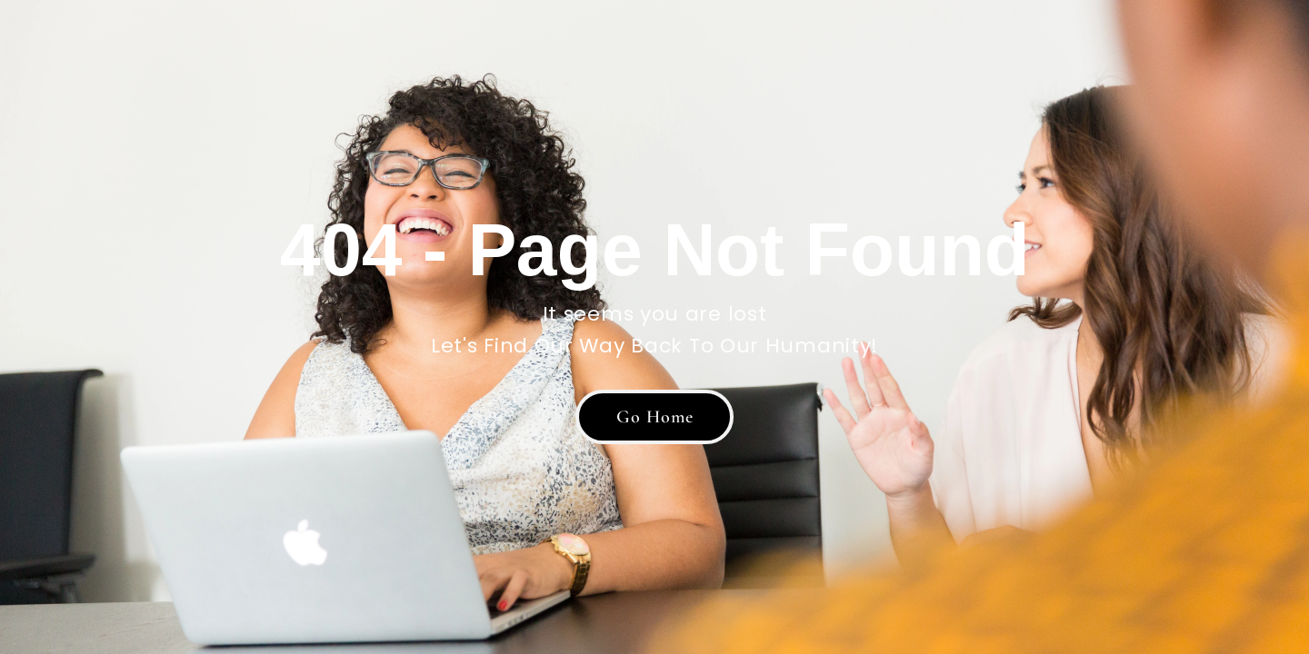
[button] (654, 417)
